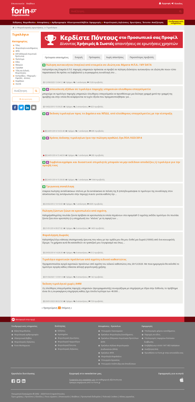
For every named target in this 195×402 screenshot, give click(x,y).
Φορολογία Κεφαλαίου (111, 356)
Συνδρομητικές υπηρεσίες (175, 22)
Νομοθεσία (29, 22)
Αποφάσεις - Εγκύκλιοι (109, 326)
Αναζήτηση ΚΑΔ (151, 349)
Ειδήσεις (17, 22)
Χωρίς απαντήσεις (115, 57)
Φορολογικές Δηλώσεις (116, 22)
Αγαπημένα (63, 334)
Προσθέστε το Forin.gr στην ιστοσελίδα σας (164, 353)
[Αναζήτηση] (22, 91)
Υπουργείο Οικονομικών (112, 331)
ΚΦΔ (18, 62)
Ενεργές (79, 57)
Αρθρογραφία (59, 22)
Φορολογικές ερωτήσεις (30, 27)
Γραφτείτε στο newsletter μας (82, 379)
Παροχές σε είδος (152, 334)
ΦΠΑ (18, 51)
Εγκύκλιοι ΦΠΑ (107, 353)
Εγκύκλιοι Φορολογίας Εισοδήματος (117, 334)
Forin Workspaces (22, 345)
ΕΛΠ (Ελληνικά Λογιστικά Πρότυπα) (25, 55)
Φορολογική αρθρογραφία (26, 334)
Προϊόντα (29, 396)
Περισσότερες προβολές (142, 57)
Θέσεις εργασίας (126, 396)
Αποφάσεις (44, 22)
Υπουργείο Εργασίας (110, 360)
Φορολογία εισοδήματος (27, 48)
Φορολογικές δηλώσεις (24, 342)
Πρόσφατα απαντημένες (57, 57)
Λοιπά (18, 84)
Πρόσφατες (94, 57)
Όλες (18, 45)
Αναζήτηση (157, 22)
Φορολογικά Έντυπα (67, 345)
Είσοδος (177, 3)
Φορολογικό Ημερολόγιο (69, 341)
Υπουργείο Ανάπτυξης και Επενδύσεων (118, 363)
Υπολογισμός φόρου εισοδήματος (160, 331)
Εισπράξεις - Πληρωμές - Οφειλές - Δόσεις (26, 77)
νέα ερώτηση (26, 99)
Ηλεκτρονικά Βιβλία (77, 22)
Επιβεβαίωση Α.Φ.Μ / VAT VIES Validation (162, 345)
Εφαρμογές (96, 22)
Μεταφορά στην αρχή (25, 319)
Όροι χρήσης (17, 396)
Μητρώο (19, 65)
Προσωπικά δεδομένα (91, 396)
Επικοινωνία (17, 3)
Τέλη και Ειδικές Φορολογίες (22, 71)
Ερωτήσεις (135, 22)
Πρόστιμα (20, 59)
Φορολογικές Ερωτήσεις (68, 338)
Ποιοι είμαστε (51, 396)
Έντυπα (146, 22)
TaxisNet (19, 67)
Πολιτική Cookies (110, 396)
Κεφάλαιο (20, 81)
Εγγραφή (164, 3)
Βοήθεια (31, 3)
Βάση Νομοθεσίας (22, 331)
